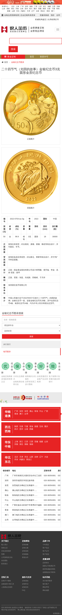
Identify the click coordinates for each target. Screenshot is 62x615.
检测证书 (40, 61)
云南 (21, 9)
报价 (52, 15)
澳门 (52, 11)
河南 (17, 9)
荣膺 (2, 554)
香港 (48, 11)
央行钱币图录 (47, 581)
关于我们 (50, 65)
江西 (53, 6)
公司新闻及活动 (6, 557)
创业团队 (4, 560)
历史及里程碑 (6, 551)
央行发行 (7, 344)
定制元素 (25, 548)
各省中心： (6, 6)
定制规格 (25, 554)
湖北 (12, 9)
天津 (28, 11)
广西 (35, 6)
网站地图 (46, 590)
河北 (17, 11)
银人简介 (4, 545)
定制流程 (36, 65)
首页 (32, 57)
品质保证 (46, 563)
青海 (57, 9)
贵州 (26, 9)
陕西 (44, 9)
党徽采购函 (44, 15)
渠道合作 (25, 557)
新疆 (8, 11)
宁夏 (53, 9)
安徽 (58, 6)
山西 (13, 11)
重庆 (35, 9)
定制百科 (25, 587)
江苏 (40, 6)
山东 (3, 9)
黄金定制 (10, 57)
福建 (49, 6)
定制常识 (25, 584)
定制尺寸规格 (6, 581)
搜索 (13, 49)
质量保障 (7, 65)
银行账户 (46, 584)
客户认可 (46, 551)
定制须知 (25, 581)
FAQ (23, 590)
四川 (30, 9)
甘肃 (48, 9)
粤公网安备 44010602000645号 (29, 610)
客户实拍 (46, 554)
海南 (31, 6)
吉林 (37, 11)
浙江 (44, 6)
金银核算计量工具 (7, 584)
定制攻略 (25, 545)
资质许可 (44, 57)
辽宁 (33, 11)
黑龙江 (42, 11)
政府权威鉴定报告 (49, 569)
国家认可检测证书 (49, 566)
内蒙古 (23, 11)
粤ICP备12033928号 (8, 610)
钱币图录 (7, 352)
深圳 (26, 6)
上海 (17, 6)
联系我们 (4, 564)
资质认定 (4, 548)
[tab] (31, 414)
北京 (13, 6)
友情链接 (57, 613)
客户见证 (46, 548)
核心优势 (22, 65)
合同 (58, 15)
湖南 (8, 9)
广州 (22, 6)
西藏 (39, 9)
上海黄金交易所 (6, 587)
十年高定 (46, 545)
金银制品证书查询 (49, 572)
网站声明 (46, 587)
